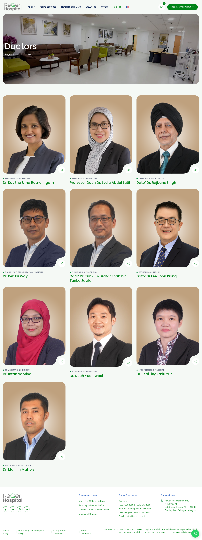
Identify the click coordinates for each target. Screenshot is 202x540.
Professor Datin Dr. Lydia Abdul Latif (100, 182)
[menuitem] (117, 7)
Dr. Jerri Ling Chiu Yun (154, 374)
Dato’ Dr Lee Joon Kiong (156, 276)
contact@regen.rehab (135, 516)
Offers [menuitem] (105, 7)
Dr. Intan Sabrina (17, 374)
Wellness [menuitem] (91, 7)
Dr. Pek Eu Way (15, 276)
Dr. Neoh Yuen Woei (86, 375)
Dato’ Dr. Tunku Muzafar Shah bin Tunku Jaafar (98, 278)
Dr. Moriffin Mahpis (18, 469)
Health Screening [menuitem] (71, 7)
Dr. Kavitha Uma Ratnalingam (28, 182)
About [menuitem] (31, 7)
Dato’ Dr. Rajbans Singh (156, 182)
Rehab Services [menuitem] (48, 7)
